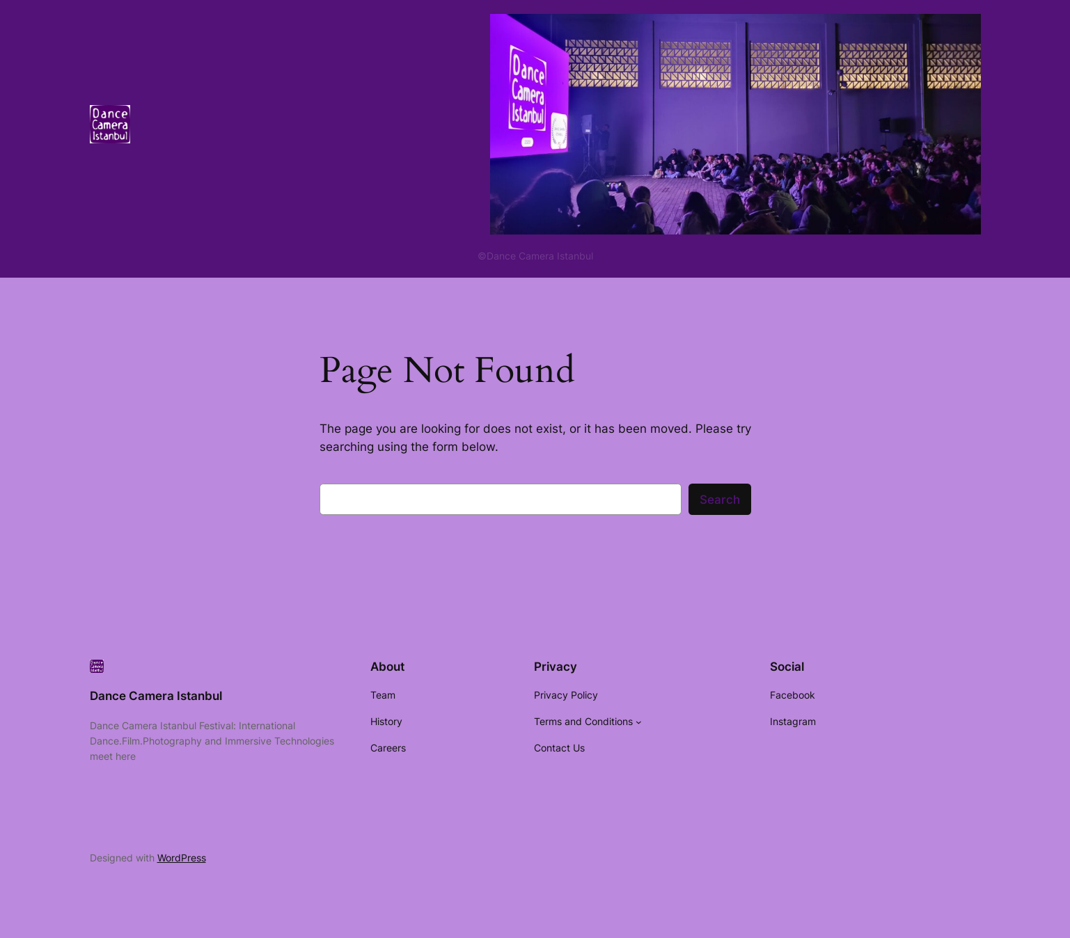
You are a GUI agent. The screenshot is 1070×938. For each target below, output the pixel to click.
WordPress (181, 858)
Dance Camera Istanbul (156, 696)
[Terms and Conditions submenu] (639, 722)
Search (720, 500)
